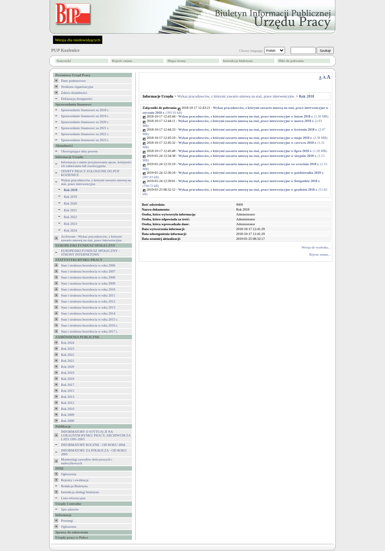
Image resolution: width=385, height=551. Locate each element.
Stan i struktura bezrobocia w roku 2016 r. (89, 325)
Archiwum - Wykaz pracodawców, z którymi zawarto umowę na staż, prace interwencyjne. (92, 238)
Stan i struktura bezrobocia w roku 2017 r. (89, 331)
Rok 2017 (67, 385)
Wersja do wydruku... (316, 247)
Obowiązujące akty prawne (79, 151)
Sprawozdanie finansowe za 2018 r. (85, 110)
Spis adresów (70, 509)
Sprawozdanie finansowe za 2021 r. (85, 128)
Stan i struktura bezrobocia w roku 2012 (88, 301)
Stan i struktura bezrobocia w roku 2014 (88, 313)
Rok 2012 (67, 403)
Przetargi (67, 520)
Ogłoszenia (68, 474)
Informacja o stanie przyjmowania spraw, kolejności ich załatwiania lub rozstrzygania (96, 164)
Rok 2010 (67, 409)
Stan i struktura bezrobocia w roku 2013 (88, 307)
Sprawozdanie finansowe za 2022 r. (85, 134)
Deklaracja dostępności (76, 99)
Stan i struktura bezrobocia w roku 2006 (88, 265)
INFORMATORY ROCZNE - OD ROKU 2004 (93, 445)
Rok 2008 (67, 421)
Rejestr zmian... (319, 254)
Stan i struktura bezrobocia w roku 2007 (88, 271)
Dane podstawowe (73, 81)
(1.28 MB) (252, 151)
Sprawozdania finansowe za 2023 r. (85, 140)
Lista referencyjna (73, 498)
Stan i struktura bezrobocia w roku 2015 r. (89, 319)
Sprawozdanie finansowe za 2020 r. (85, 122)
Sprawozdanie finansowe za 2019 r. (85, 116)
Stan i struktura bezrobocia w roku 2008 (88, 277)
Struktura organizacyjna (77, 87)
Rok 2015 (67, 391)
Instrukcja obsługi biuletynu (80, 492)
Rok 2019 (70, 197)
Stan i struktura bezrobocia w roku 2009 (88, 283)
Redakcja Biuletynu (74, 486)
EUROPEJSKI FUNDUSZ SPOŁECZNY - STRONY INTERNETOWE (90, 252)
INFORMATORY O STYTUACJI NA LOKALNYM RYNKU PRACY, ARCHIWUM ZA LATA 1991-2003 (95, 435)
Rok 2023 (70, 224)
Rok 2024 (70, 230)
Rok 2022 (70, 217)
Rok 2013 (67, 397)
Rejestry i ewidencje (74, 480)
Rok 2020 (70, 203)
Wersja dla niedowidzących (77, 40)
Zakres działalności (74, 93)
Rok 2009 (67, 415)
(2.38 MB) (252, 138)
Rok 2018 (67, 379)
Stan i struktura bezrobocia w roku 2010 (88, 289)
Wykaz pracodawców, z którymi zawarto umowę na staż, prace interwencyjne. (96, 182)
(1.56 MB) (253, 116)
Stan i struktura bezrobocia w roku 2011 (88, 295)
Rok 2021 (70, 210)
